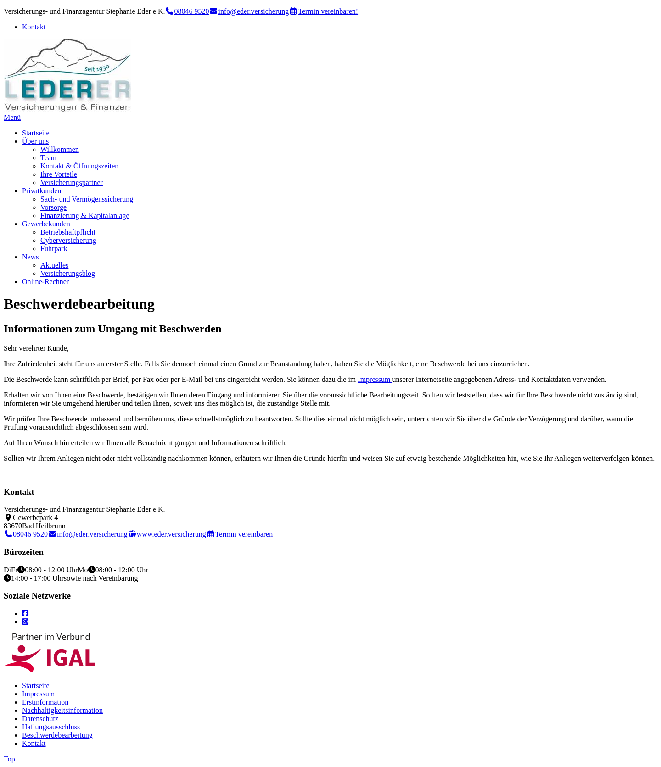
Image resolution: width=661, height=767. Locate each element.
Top (9, 759)
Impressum (375, 379)
